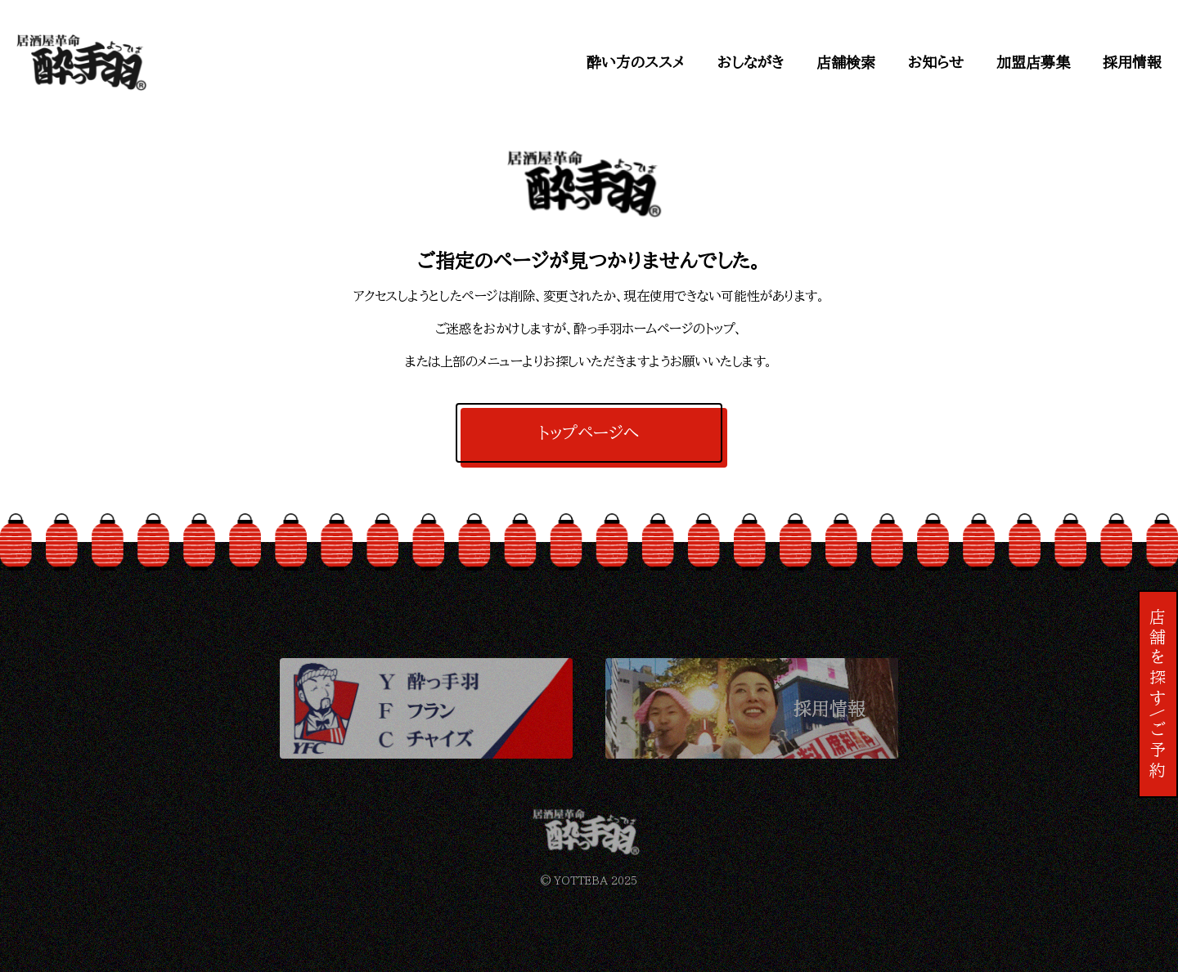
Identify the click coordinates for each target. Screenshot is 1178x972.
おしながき (750, 62)
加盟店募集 (1033, 62)
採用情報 (1132, 62)
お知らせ (936, 62)
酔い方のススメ (636, 62)
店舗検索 (845, 62)
